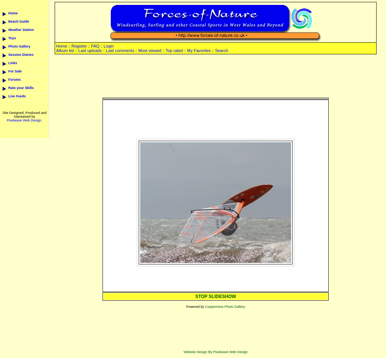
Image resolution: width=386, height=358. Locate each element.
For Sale (15, 71)
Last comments (120, 50)
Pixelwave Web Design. (24, 120)
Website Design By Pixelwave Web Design (216, 352)
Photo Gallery (19, 46)
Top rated (174, 50)
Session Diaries (21, 55)
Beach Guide (18, 21)
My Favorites (199, 50)
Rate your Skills (21, 88)
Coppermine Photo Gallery (225, 307)
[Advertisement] (215, 77)
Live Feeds (17, 96)
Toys (12, 38)
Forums (14, 79)
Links (12, 63)
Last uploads (90, 50)
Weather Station (21, 30)
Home (13, 13)
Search (221, 50)
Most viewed (149, 50)
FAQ (95, 46)
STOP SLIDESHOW (215, 296)
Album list (65, 50)
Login (109, 46)
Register (79, 46)
